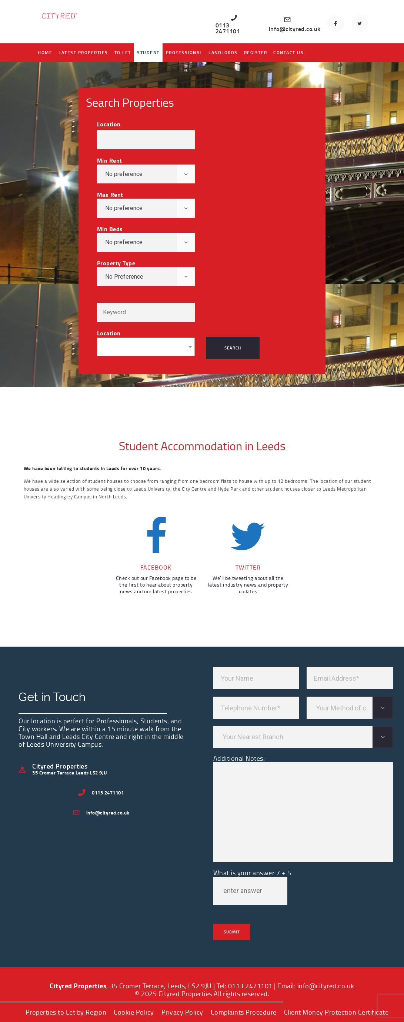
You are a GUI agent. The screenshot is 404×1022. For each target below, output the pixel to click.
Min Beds (110, 229)
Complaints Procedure (244, 1012)
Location (109, 124)
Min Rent (109, 160)
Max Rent (110, 194)
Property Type (116, 263)
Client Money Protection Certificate (336, 1012)
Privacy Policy (182, 1012)
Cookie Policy (134, 1012)
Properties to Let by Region (66, 1012)
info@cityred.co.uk (325, 985)
